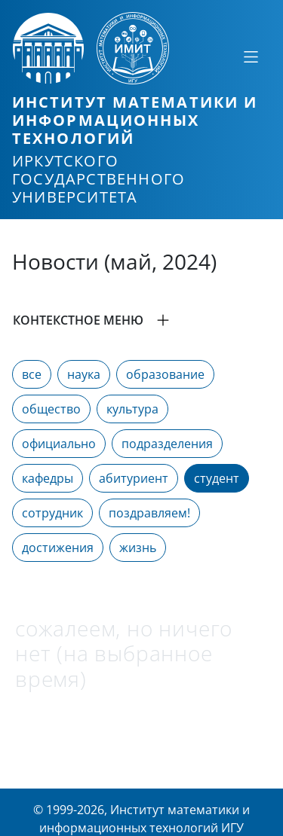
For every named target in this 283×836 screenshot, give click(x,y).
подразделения (167, 443)
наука (83, 374)
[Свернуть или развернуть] (250, 56)
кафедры (47, 478)
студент (216, 478)
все (32, 374)
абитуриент (133, 478)
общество (51, 409)
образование (165, 374)
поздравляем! (149, 513)
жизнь (137, 547)
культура (132, 409)
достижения (58, 547)
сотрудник (52, 513)
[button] (141, 320)
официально (59, 443)
